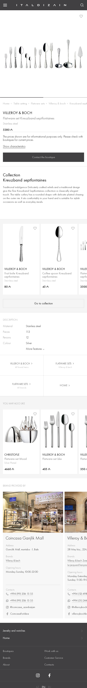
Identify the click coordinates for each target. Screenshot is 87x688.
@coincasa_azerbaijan (20, 607)
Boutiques (8, 651)
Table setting (20, 103)
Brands (6, 658)
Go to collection (43, 303)
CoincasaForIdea (17, 613)
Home (6, 103)
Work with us (51, 651)
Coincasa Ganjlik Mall (25, 538)
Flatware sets (38, 103)
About (6, 664)
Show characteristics (14, 146)
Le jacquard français (77, 565)
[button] (21, 97)
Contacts (49, 664)
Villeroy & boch (57, 103)
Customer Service (53, 658)
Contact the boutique (43, 157)
